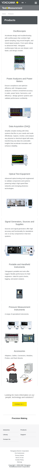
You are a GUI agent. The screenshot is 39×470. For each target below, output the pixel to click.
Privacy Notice (19, 455)
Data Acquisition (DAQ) (19, 126)
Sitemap (19, 462)
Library (5, 434)
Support (23, 434)
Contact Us (19, 404)
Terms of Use (19, 457)
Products (24, 430)
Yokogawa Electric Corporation (19, 451)
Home (4, 14)
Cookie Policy (19, 460)
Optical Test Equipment (19, 174)
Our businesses (19, 453)
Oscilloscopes (19, 31)
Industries (6, 430)
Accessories (19, 351)
